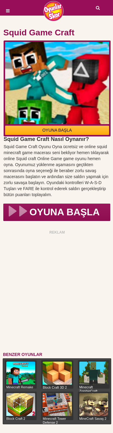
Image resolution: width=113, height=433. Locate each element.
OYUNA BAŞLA (57, 130)
